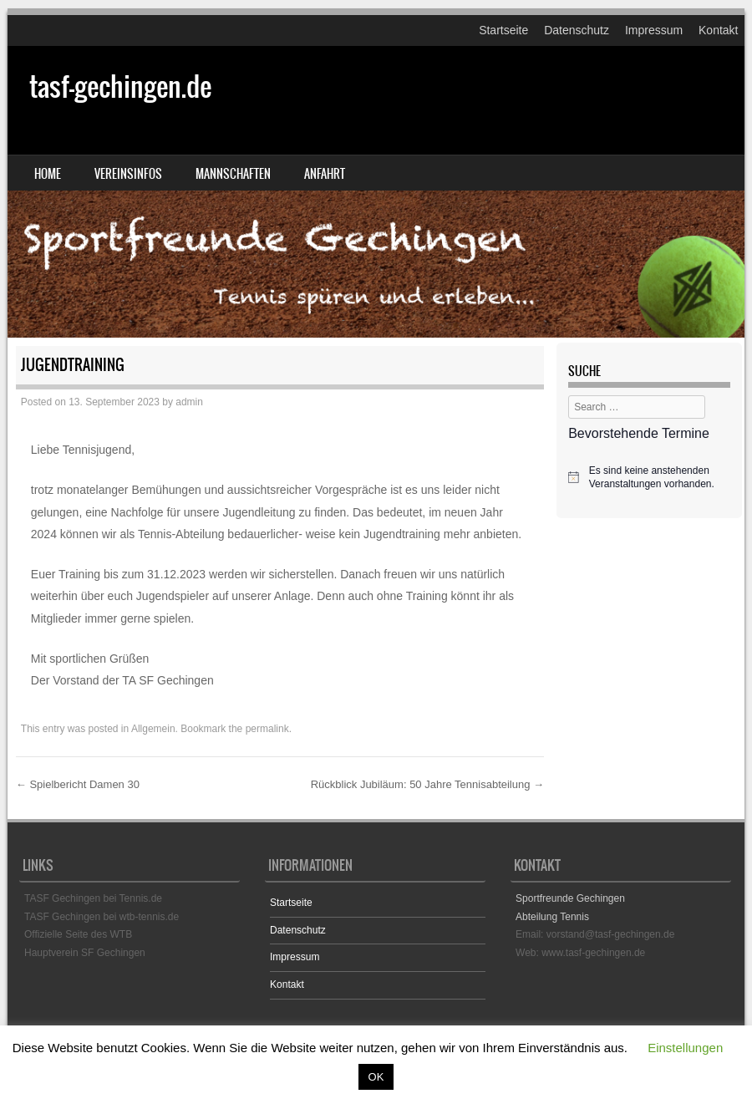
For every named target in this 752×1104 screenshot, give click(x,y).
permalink (267, 729)
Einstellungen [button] (685, 1047)
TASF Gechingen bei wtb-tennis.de (101, 917)
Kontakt (718, 30)
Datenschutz (576, 30)
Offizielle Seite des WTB (78, 934)
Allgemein (153, 729)
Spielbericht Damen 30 (78, 784)
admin (189, 402)
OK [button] (376, 1077)
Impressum (654, 30)
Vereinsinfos (128, 174)
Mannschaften (233, 174)
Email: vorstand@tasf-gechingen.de (595, 934)
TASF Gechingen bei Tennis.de (93, 898)
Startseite (503, 30)
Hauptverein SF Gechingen (84, 953)
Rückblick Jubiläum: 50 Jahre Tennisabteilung (427, 784)
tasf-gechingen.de (120, 86)
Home (47, 174)
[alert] (649, 477)
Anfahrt (324, 174)
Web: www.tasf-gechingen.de (580, 953)
